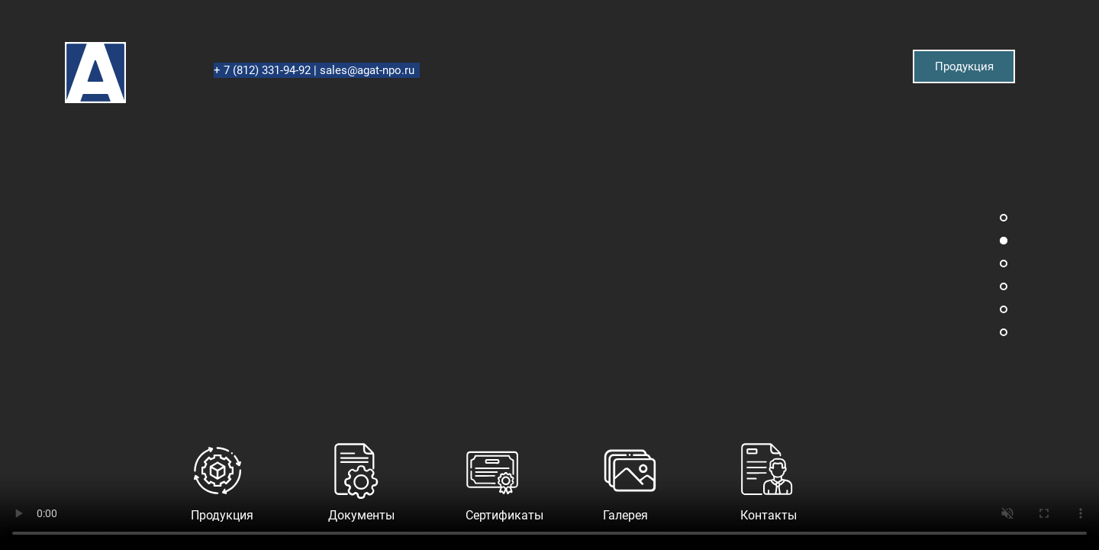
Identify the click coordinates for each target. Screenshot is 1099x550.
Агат (65, 42)
